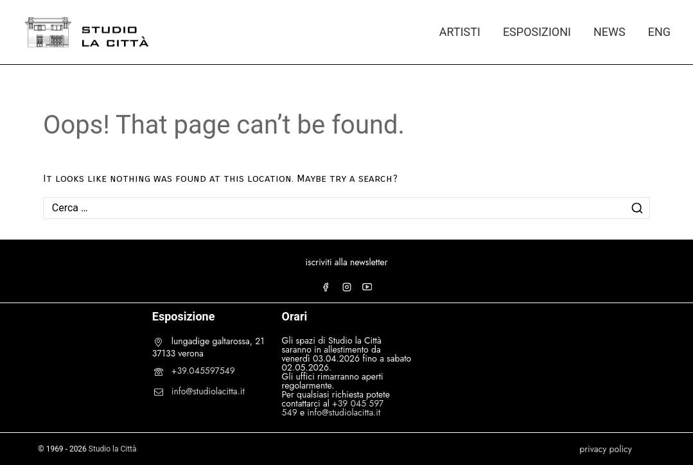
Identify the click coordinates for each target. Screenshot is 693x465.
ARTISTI (459, 32)
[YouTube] (367, 287)
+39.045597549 (203, 370)
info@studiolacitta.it (208, 391)
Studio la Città (113, 448)
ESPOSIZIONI (537, 32)
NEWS (609, 32)
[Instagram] (347, 287)
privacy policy (605, 449)
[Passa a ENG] (653, 32)
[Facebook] (326, 287)
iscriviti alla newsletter (346, 262)
